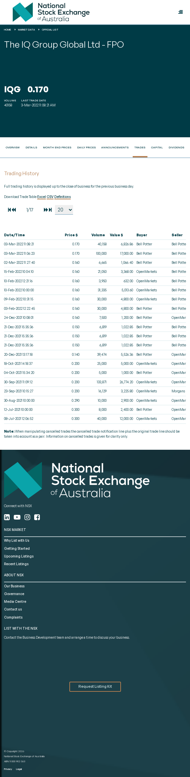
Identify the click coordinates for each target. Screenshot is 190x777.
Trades (139, 147)
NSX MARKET (15, 530)
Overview (13, 147)
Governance (14, 594)
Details (31, 147)
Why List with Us (16, 540)
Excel (41, 197)
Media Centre (15, 601)
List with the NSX (21, 628)
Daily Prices (86, 147)
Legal (19, 769)
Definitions (62, 197)
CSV (50, 197)
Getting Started (17, 548)
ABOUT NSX (14, 575)
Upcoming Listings (19, 556)
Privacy (8, 769)
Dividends (176, 147)
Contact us (13, 609)
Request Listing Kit (95, 686)
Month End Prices (57, 147)
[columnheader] (29, 235)
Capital (157, 147)
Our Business (14, 586)
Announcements (115, 147)
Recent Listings (16, 564)
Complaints (13, 617)
